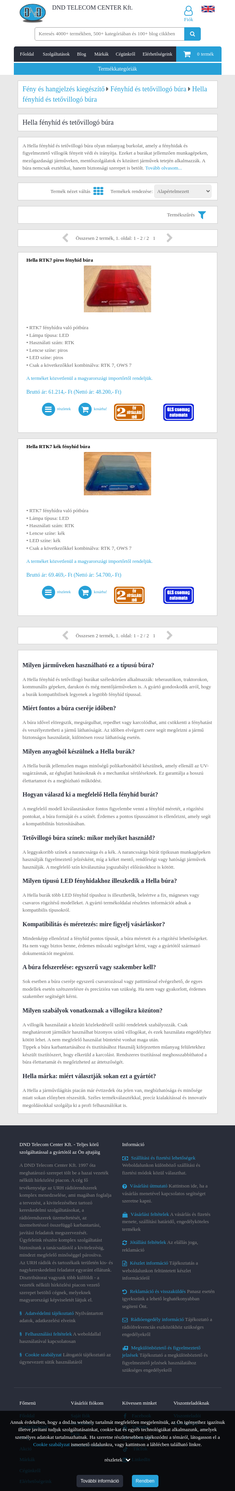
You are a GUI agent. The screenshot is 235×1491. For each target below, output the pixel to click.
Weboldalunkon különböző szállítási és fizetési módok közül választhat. (161, 1165)
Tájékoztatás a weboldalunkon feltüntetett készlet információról (160, 1270)
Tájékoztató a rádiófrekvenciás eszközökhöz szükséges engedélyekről (167, 1326)
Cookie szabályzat (51, 1444)
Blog (81, 54)
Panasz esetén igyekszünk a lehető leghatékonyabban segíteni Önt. (168, 1298)
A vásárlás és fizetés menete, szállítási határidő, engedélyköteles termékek (166, 1221)
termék (198, 54)
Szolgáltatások (56, 54)
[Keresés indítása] (192, 34)
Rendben (145, 1481)
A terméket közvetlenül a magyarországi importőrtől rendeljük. (90, 378)
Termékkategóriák (117, 69)
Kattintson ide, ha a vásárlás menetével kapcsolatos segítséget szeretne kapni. (165, 1193)
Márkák (101, 54)
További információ (99, 1481)
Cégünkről (125, 54)
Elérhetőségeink (157, 54)
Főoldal (27, 54)
